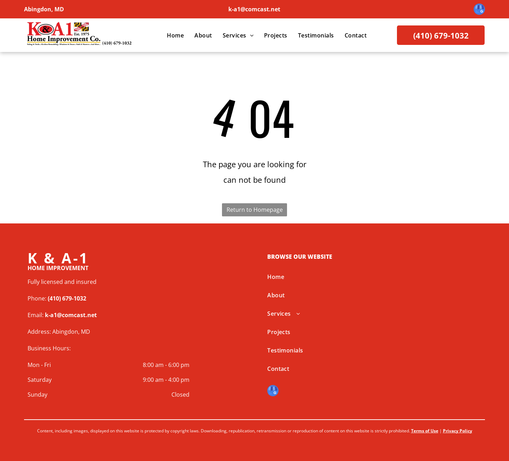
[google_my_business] (479, 10)
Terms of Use (424, 431)
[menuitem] (175, 35)
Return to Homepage (255, 210)
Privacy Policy (457, 431)
